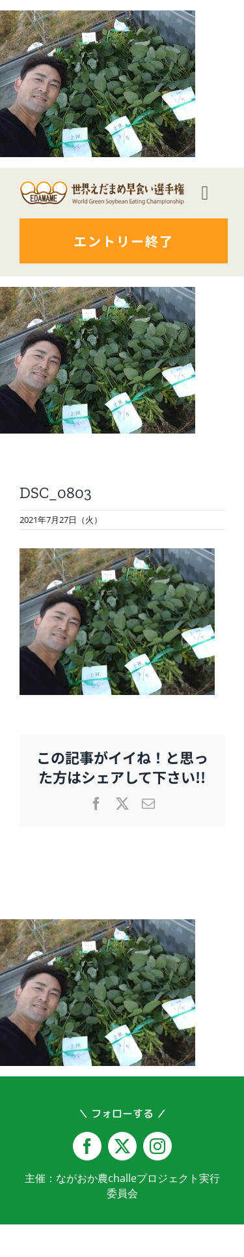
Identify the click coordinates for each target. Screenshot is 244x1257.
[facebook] (87, 1146)
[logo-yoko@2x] (102, 186)
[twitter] (122, 1146)
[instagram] (157, 1146)
